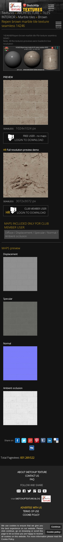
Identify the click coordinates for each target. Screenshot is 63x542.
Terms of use (31, 511)
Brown (42, 17)
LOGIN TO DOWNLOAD (25, 140)
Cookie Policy (31, 514)
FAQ (32, 479)
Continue (55, 527)
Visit (31, 498)
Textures (8, 13)
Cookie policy (53, 532)
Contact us (32, 475)
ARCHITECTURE (28, 13)
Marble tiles (26, 17)
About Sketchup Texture (32, 472)
